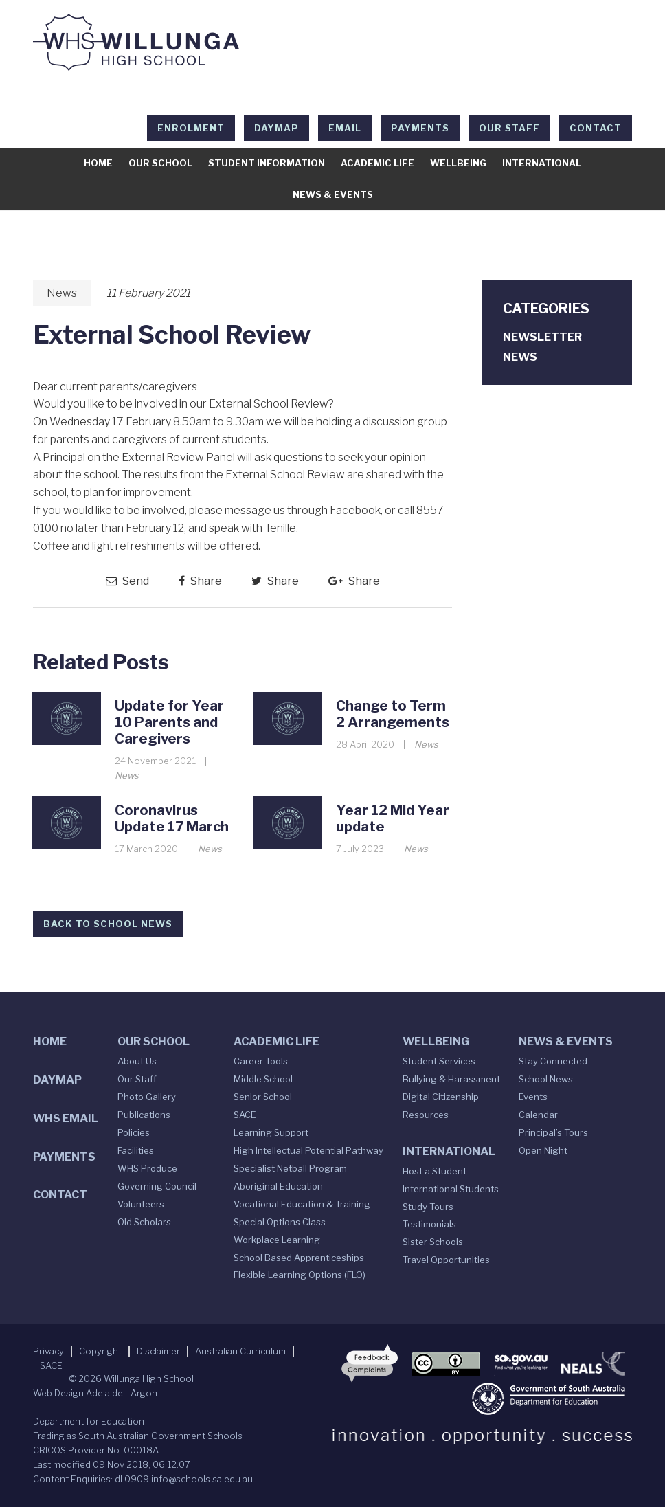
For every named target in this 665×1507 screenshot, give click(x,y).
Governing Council (156, 1186)
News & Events (333, 194)
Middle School (263, 1078)
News (62, 293)
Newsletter (542, 337)
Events (533, 1096)
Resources (426, 1114)
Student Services (439, 1061)
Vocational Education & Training (302, 1203)
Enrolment (191, 127)
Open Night (543, 1150)
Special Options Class (280, 1221)
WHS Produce (147, 1168)
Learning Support (271, 1132)
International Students (451, 1188)
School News (546, 1078)
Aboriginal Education (278, 1186)
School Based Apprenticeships (299, 1257)
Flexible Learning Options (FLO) (299, 1274)
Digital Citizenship (441, 1096)
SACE (245, 1114)
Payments (420, 127)
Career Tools (261, 1061)
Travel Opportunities (446, 1259)
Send (127, 581)
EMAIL (344, 127)
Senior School (263, 1096)
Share (200, 581)
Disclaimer (158, 1351)
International (541, 162)
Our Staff (509, 127)
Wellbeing (458, 162)
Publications (143, 1114)
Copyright (100, 1351)
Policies (133, 1132)
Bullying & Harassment (451, 1078)
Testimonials (429, 1223)
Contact (596, 127)
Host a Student (434, 1170)
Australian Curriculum (240, 1351)
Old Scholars (144, 1221)
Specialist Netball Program (290, 1168)
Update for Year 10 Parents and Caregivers (169, 722)
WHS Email (65, 1118)
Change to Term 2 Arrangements (392, 713)
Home (98, 162)
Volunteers (140, 1203)
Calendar (538, 1114)
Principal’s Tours (553, 1132)
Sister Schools (433, 1241)
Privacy (48, 1351)
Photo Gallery (146, 1096)
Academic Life (377, 162)
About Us (137, 1061)
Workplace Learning (277, 1239)
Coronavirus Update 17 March (172, 818)
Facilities (135, 1150)
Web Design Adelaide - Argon (95, 1392)
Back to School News (107, 923)
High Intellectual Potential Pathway (308, 1150)
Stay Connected (553, 1061)
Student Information (266, 162)
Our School (160, 162)
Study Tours (428, 1206)
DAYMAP (276, 127)
